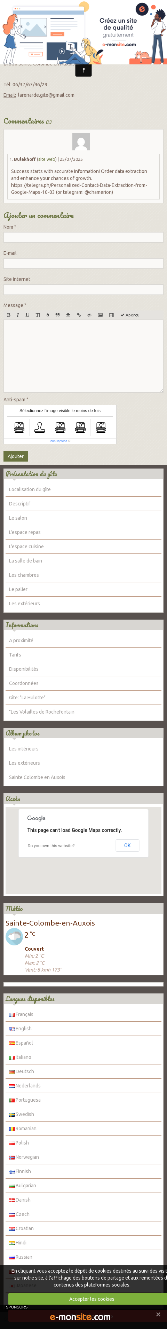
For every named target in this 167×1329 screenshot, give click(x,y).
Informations (22, 625)
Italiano (20, 1057)
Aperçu (130, 315)
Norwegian (24, 1157)
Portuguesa (25, 1100)
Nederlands (25, 1085)
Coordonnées (24, 683)
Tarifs (15, 655)
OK (127, 845)
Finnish (20, 1171)
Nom (8, 227)
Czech (19, 1214)
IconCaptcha (58, 441)
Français (21, 1014)
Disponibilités (24, 669)
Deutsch (21, 1071)
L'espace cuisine (26, 546)
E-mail (10, 253)
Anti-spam (14, 399)
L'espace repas (25, 532)
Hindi (17, 1242)
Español (21, 1043)
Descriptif (19, 503)
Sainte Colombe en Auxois (37, 777)
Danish (20, 1200)
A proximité (21, 640)
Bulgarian (22, 1185)
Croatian (21, 1228)
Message (13, 305)
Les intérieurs (24, 749)
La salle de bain (25, 561)
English (20, 1028)
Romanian (23, 1128)
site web (46, 159)
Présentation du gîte (31, 474)
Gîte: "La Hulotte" (27, 697)
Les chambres (24, 575)
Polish (19, 1143)
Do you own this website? (51, 845)
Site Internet (16, 279)
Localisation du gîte (30, 489)
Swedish (21, 1114)
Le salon (18, 518)
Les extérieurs (24, 603)
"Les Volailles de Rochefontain (41, 712)
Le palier (18, 589)
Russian (20, 1257)
